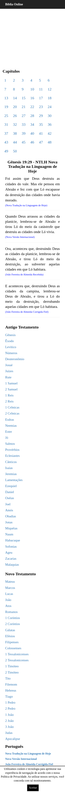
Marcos (10, 588)
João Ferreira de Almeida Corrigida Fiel (29, 764)
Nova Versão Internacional (21, 758)
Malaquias (12, 564)
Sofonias (11, 546)
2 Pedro (10, 708)
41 (41, 133)
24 (49, 107)
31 (6, 124)
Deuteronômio (14, 359)
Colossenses (13, 648)
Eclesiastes (12, 455)
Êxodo (9, 341)
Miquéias (11, 528)
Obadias (10, 516)
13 (6, 98)
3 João (9, 727)
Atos (8, 606)
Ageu (8, 552)
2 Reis (9, 401)
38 (15, 133)
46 (32, 142)
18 (49, 98)
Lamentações (14, 480)
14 (15, 98)
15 (23, 98)
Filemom (11, 684)
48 (49, 142)
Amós (9, 510)
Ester (8, 431)
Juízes (9, 371)
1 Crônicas (12, 407)
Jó (6, 437)
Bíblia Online (14, 4)
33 (23, 124)
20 (15, 107)
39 (23, 133)
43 (6, 142)
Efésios (10, 636)
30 (49, 116)
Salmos (10, 443)
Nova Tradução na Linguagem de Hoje (28, 753)
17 (41, 98)
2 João (9, 721)
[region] (32, 36)
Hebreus (10, 690)
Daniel (9, 492)
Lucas (9, 594)
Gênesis (10, 335)
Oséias (9, 498)
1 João (9, 714)
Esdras (9, 419)
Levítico (10, 347)
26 (15, 116)
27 (23, 116)
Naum (9, 534)
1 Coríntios (12, 618)
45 (23, 142)
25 (6, 116)
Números (11, 353)
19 (6, 107)
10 (32, 89)
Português (14, 746)
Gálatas (10, 630)
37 (6, 133)
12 (49, 89)
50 (15, 151)
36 (49, 124)
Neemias (11, 425)
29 (41, 116)
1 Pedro (10, 702)
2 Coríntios (12, 624)
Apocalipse (12, 739)
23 (41, 107)
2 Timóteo (12, 672)
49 (6, 151)
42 (49, 133)
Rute (8, 377)
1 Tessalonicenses (17, 654)
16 (32, 98)
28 (32, 116)
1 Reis (9, 395)
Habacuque (12, 540)
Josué (8, 365)
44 (15, 142)
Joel (8, 504)
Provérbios (12, 449)
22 (32, 107)
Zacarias (10, 558)
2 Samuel (11, 389)
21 (23, 107)
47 (41, 142)
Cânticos (11, 462)
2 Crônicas (12, 413)
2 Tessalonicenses (17, 660)
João (8, 600)
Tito (8, 678)
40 (32, 133)
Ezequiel (11, 486)
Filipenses (12, 642)
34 (32, 124)
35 (41, 124)
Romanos (11, 612)
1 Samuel (11, 383)
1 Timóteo (12, 666)
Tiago (9, 696)
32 (15, 124)
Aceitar (33, 787)
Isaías (9, 468)
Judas (8, 733)
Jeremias (11, 474)
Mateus (10, 581)
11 (41, 89)
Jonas (8, 522)
